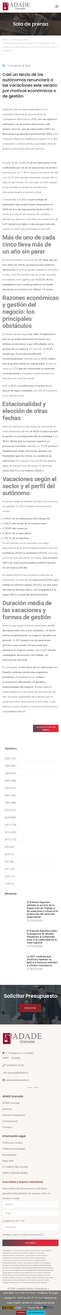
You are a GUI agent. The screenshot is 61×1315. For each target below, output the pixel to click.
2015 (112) (10, 839)
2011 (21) (10, 869)
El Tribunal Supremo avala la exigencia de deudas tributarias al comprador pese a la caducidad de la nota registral (42, 936)
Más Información (36, 1313)
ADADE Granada (11, 1103)
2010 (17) (10, 876)
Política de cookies (12, 1142)
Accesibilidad (9, 1154)
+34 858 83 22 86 (15, 1065)
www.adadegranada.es (17, 1080)
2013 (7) (9, 854)
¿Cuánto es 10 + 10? (13, 1220)
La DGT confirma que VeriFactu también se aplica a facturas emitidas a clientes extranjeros (42, 961)
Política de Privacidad (31, 1235)
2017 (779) (10, 824)
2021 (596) (10, 795)
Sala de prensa (20, 39)
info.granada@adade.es (15, 1072)
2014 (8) (9, 846)
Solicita (30, 1008)
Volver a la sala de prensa (45, 728)
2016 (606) (10, 832)
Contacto (7, 1127)
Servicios (7, 1109)
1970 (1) (9, 883)
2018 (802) (10, 817)
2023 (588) (10, 780)
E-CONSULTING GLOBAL (15, 1166)
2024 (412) (10, 773)
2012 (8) (9, 861)
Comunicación (10, 1121)
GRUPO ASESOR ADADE (15, 1173)
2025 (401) (10, 765)
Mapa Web (8, 1160)
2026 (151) (10, 758)
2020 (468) (10, 802)
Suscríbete (30, 1243)
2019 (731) (10, 810)
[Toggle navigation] (57, 6)
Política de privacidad (13, 1148)
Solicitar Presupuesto (13, 1115)
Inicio (5, 39)
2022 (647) (10, 788)
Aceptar (21, 1313)
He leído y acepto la (23, 1234)
